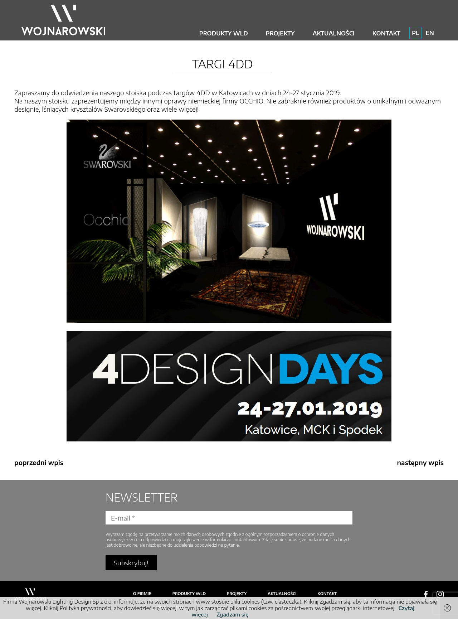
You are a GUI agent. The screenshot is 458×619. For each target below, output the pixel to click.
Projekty (280, 33)
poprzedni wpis (38, 462)
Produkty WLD (223, 33)
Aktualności (334, 33)
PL (415, 33)
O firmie (142, 593)
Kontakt (386, 33)
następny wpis (420, 462)
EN (430, 33)
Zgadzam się (232, 614)
